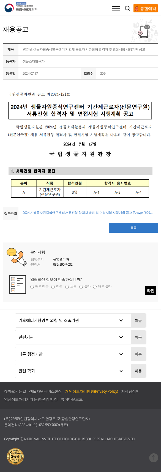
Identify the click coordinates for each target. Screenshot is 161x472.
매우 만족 (41, 286)
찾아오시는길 (15, 391)
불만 (87, 286)
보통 (73, 286)
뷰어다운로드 (72, 399)
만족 (59, 286)
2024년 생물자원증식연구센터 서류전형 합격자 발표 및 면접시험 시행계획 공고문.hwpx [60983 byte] (88, 213)
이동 (138, 320)
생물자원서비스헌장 (45, 391)
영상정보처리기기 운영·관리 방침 (31, 399)
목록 (133, 227)
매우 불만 (104, 286)
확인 (150, 290)
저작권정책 (130, 391)
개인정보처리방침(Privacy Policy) (91, 391)
